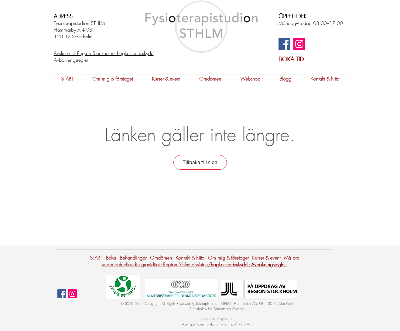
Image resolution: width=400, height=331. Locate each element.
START (96, 257)
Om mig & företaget (228, 257)
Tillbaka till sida (200, 162)
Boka (111, 257)
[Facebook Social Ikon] (61, 293)
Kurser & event (266, 257)
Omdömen (161, 257)
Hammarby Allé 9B (73, 29)
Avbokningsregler (269, 264)
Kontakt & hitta (191, 257)
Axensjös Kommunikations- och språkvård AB (216, 324)
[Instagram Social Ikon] (72, 293)
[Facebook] (284, 44)
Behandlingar (134, 257)
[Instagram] (299, 44)
